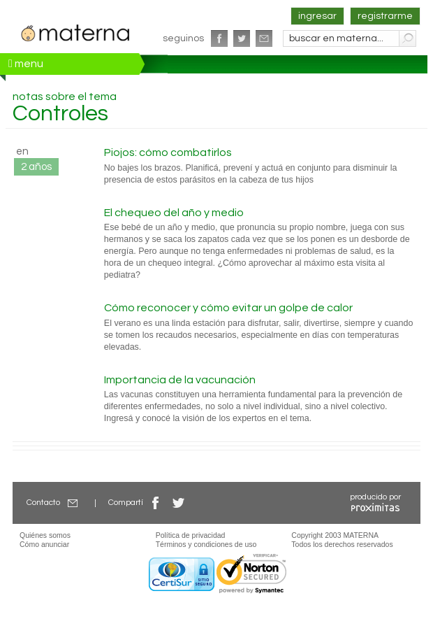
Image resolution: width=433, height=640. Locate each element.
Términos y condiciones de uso (206, 544)
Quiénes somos (45, 535)
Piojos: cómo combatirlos (168, 152)
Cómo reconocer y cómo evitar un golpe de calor (228, 307)
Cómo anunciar (44, 544)
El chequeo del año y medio (174, 212)
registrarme (385, 16)
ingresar (317, 16)
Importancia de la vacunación (180, 379)
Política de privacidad (191, 535)
